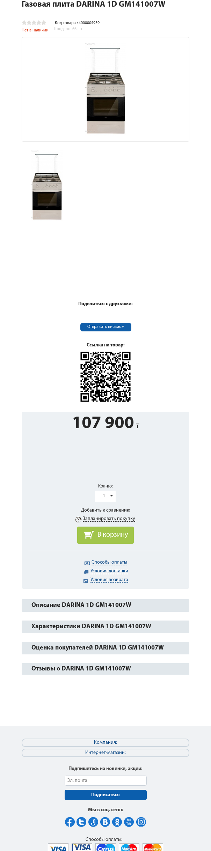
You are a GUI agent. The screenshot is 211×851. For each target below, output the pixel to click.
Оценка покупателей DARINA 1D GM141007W (97, 648)
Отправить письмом (105, 327)
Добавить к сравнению (105, 510)
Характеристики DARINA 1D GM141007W (91, 626)
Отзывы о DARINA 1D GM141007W (81, 669)
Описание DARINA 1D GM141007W (81, 605)
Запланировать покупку (109, 518)
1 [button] (104, 496)
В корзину (112, 534)
